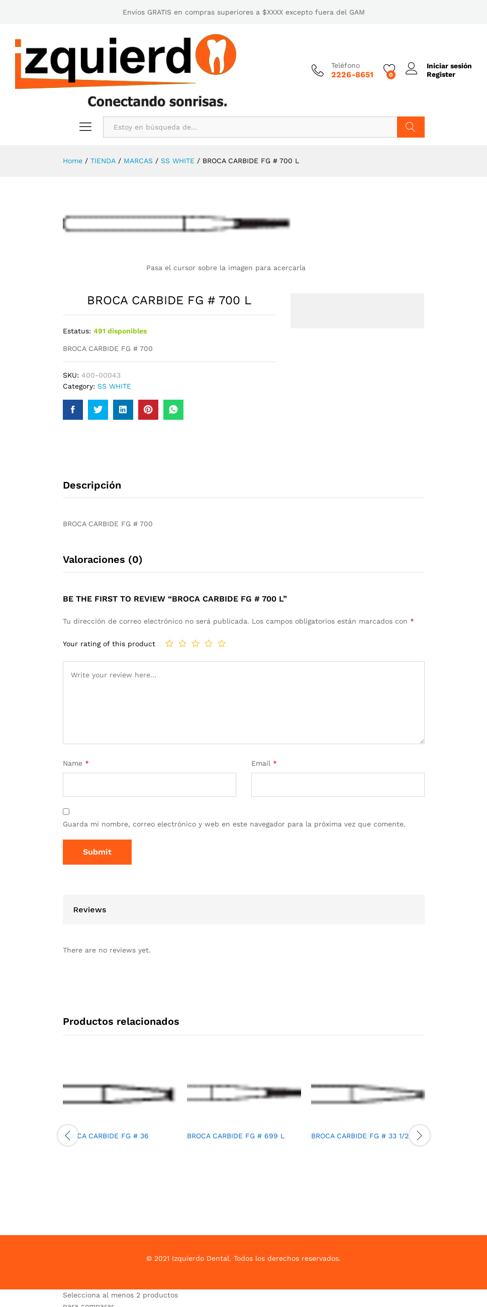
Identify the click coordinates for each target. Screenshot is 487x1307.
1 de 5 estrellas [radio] (169, 643)
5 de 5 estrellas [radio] (222, 643)
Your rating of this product (109, 644)
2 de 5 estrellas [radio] (182, 643)
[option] (120, 1109)
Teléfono (345, 65)
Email (264, 763)
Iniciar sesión (439, 66)
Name (76, 763)
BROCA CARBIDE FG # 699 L (235, 1136)
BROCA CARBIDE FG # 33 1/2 (360, 1136)
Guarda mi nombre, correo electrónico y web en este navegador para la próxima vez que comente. (234, 824)
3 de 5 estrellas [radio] (195, 643)
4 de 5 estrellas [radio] (209, 643)
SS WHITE (114, 386)
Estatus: (77, 331)
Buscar (411, 127)
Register (441, 74)
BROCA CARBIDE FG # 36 (106, 1136)
